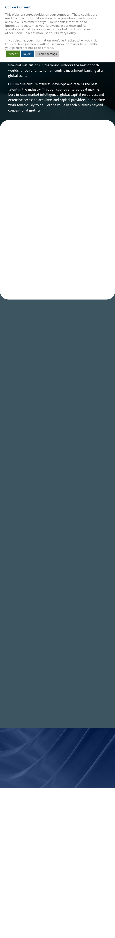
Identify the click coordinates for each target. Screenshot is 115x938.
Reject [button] (27, 54)
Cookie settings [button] (47, 54)
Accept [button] (13, 54)
